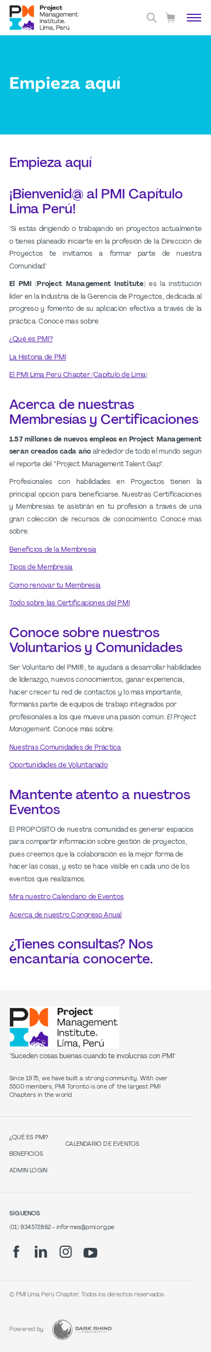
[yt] (90, 1253)
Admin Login (28, 1171)
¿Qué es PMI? (31, 339)
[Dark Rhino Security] (82, 1329)
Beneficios (26, 1154)
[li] (41, 1252)
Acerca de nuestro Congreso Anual (65, 915)
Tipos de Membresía (41, 567)
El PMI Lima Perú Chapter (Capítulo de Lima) (78, 375)
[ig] (66, 1252)
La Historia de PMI (37, 357)
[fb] (16, 1252)
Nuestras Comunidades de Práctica (65, 748)
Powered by (26, 1330)
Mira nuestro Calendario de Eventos (66, 897)
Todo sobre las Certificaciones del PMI (69, 603)
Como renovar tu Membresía (55, 586)
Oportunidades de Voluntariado (58, 765)
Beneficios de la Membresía (52, 550)
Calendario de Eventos (102, 1144)
